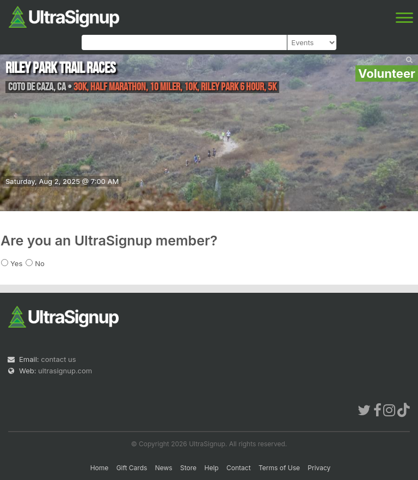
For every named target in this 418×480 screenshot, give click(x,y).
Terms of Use (279, 468)
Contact (238, 468)
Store (188, 468)
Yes (16, 263)
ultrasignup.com (65, 370)
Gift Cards (131, 468)
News (164, 468)
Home (99, 468)
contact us (58, 359)
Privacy (319, 468)
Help (211, 468)
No (40, 263)
